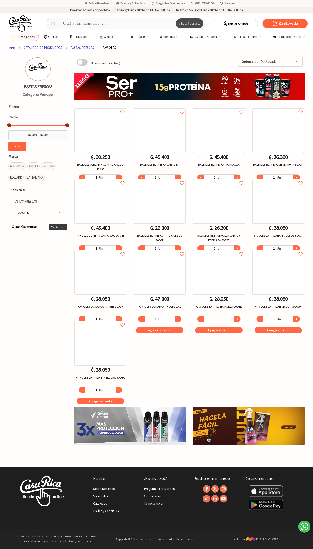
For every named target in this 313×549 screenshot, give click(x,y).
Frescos (138, 37)
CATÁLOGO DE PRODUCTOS (43, 48)
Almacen (107, 37)
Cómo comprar (153, 503)
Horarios (227, 3)
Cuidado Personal (204, 37)
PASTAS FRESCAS (82, 48)
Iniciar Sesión (235, 23)
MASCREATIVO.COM (262, 539)
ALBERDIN (17, 166)
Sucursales (100, 496)
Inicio (12, 48)
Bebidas (168, 37)
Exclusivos (78, 37)
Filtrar (17, 146)
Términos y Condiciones (77, 541)
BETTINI (48, 166)
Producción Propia (287, 37)
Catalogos (100, 503)
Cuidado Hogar (246, 37)
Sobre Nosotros (96, 3)
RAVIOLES (109, 48)
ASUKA (33, 166)
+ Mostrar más (16, 190)
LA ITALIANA (35, 177)
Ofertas (50, 37)
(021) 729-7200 (202, 3)
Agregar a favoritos (100, 107)
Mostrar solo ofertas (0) (106, 63)
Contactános (152, 496)
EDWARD (16, 177)
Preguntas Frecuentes (168, 3)
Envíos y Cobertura (130, 3)
